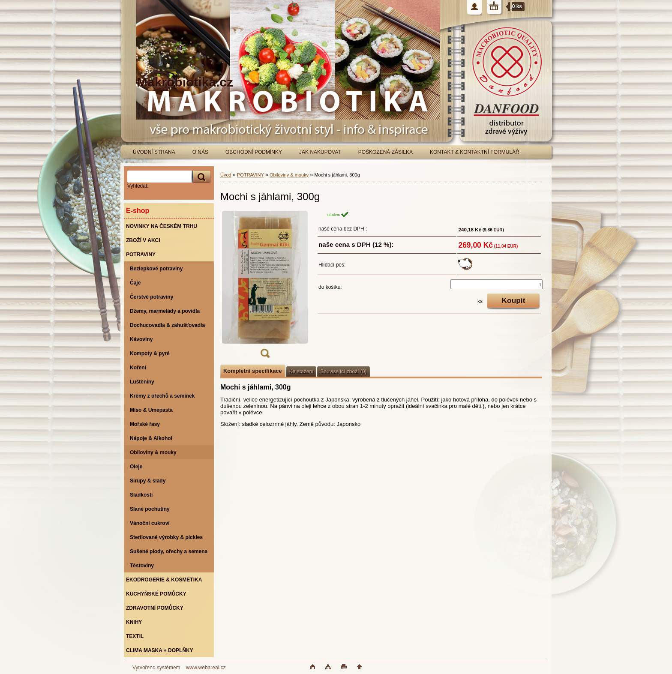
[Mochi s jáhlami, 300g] (264, 287)
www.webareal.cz (206, 668)
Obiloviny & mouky (289, 174)
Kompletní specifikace (252, 371)
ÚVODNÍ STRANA (154, 152)
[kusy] (496, 284)
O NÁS (200, 152)
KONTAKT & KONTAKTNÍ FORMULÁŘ (474, 152)
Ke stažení (301, 371)
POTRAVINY (250, 174)
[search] (200, 177)
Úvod (225, 174)
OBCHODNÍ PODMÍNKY (253, 152)
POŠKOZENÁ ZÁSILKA (385, 152)
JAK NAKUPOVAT (320, 152)
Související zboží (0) (343, 371)
